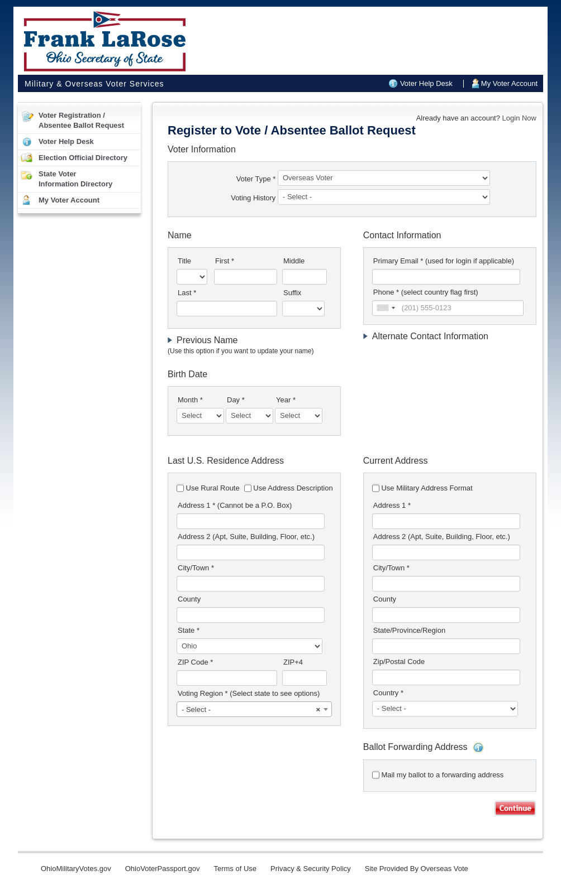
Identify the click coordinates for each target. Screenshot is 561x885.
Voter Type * (256, 179)
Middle (294, 261)
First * (224, 261)
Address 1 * (235, 505)
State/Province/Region (409, 630)
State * (188, 630)
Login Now (519, 118)
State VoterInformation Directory (75, 179)
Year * (286, 400)
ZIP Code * (195, 662)
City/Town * (196, 568)
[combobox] (385, 308)
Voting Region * (249, 693)
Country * (388, 693)
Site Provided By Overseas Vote (416, 868)
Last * (187, 292)
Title (184, 261)
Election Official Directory (83, 157)
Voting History (254, 198)
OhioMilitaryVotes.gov (76, 868)
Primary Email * (443, 261)
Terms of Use (234, 868)
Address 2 (246, 536)
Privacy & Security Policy (310, 868)
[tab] (254, 346)
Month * (190, 400)
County (189, 599)
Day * (236, 400)
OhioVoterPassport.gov (162, 868)
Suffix (292, 292)
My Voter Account (509, 83)
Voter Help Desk (426, 83)
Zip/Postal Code (399, 661)
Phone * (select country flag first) (425, 292)
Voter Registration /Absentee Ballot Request (81, 120)
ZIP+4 (293, 662)
